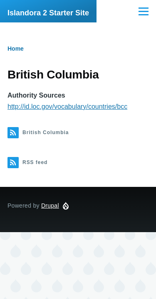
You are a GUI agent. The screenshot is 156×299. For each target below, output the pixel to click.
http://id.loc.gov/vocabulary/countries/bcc (67, 106)
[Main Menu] (143, 11)
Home (15, 48)
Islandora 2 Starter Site (48, 13)
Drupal (50, 205)
